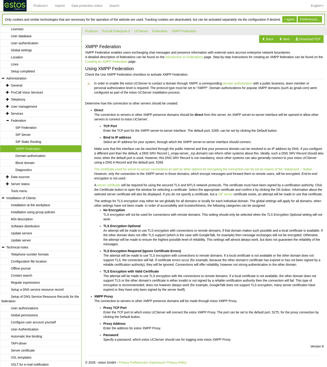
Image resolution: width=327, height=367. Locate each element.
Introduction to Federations (184, 57)
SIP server (225, 194)
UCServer (141, 31)
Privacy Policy (177, 362)
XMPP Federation (183, 31)
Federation (159, 31)
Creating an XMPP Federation (106, 61)
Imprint (60, 5)
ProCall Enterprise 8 (116, 31)
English (317, 5)
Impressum (157, 362)
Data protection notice (87, 5)
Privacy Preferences (133, 362)
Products (40, 5)
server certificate (108, 185)
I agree (290, 19)
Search (114, 5)
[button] (267, 39)
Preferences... (310, 19)
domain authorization (237, 83)
